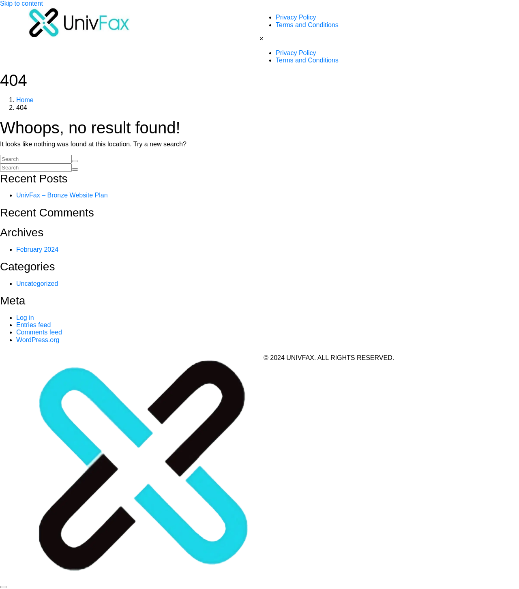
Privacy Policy (296, 17)
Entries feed (33, 324)
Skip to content (21, 3)
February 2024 (37, 249)
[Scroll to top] (3, 587)
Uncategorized (37, 283)
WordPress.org (37, 339)
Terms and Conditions (307, 24)
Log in (25, 317)
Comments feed (39, 332)
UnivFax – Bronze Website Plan (62, 195)
